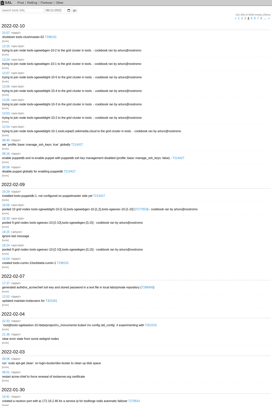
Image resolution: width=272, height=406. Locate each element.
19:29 (6, 191)
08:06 (6, 167)
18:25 (6, 232)
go (74, 10)
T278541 (134, 401)
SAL (6, 3)
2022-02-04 (13, 314)
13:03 (6, 113)
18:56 (6, 205)
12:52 (6, 296)
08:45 (6, 140)
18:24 (6, 245)
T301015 (151, 325)
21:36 (6, 334)
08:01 (6, 372)
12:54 (6, 126)
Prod (20, 2)
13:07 (6, 73)
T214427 (77, 144)
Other (59, 2)
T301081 (51, 300)
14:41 (6, 396)
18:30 (6, 218)
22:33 (6, 321)
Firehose (46, 2)
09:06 (6, 358)
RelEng (32, 2)
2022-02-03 (13, 351)
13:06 (6, 86)
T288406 (147, 287)
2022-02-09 (13, 184)
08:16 (6, 153)
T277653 (141, 209)
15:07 (6, 32)
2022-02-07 (13, 276)
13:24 (6, 59)
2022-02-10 (13, 25)
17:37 (6, 283)
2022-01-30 (13, 389)
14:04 (6, 258)
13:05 (6, 100)
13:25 (6, 46)
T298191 (51, 37)
